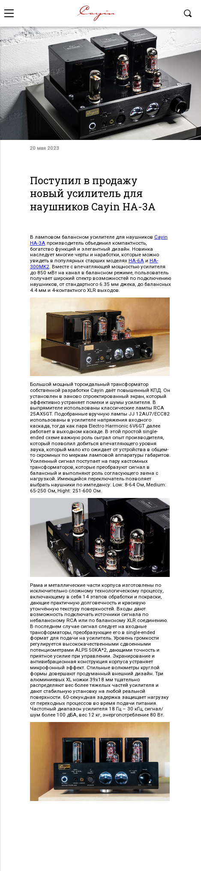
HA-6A (136, 261)
